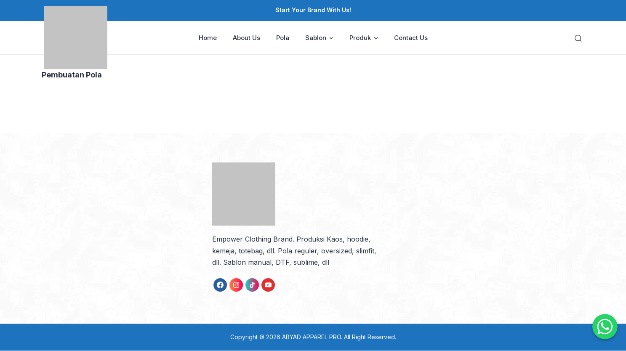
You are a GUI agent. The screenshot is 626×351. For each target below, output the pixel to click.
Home (208, 38)
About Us (246, 38)
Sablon (319, 38)
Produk (363, 38)
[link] (220, 285)
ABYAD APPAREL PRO (311, 337)
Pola (282, 38)
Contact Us (411, 38)
